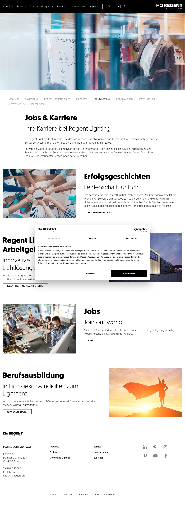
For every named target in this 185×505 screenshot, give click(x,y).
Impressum (109, 494)
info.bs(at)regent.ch (14, 475)
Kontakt (53, 494)
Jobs (90, 340)
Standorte (81, 98)
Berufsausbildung (17, 411)
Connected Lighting (60, 457)
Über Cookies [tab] (131, 238)
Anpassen (92, 273)
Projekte (54, 452)
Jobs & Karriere (102, 98)
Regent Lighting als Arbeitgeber (25, 285)
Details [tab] (92, 238)
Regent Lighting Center (57, 98)
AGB (97, 494)
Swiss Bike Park (147, 98)
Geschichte (31, 98)
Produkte (54, 446)
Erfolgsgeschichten (100, 212)
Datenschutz (83, 494)
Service (97, 446)
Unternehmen (101, 452)
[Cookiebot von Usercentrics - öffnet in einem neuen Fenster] (136, 230)
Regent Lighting (169, 6)
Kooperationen (124, 98)
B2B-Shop (99, 457)
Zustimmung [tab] (54, 238)
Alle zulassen (129, 273)
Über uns (14, 98)
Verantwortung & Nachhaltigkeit (26, 104)
